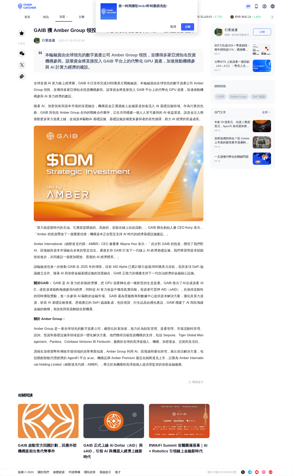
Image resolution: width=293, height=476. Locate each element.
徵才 (118, 472)
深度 (63, 16)
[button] (272, 6)
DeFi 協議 (259, 96)
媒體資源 (59, 472)
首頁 (27, 17)
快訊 (46, 17)
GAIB (220, 96)
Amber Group (238, 96)
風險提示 (105, 472)
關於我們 (43, 472)
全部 (266, 112)
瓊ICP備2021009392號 (221, 472)
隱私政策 (89, 472)
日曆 (81, 17)
